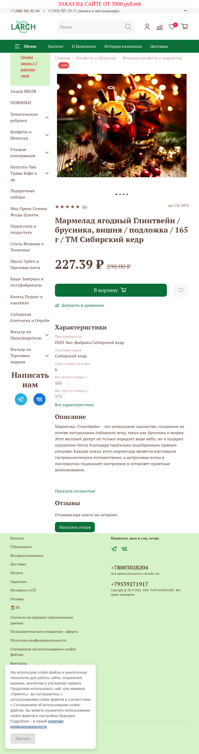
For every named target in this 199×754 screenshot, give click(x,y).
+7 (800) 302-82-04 (24, 10)
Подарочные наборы (22, 194)
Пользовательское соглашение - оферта (44, 631)
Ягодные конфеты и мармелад (152, 58)
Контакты (18, 663)
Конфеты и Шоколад (96, 58)
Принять (23, 738)
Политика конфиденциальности (38, 640)
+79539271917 (129, 584)
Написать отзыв (74, 527)
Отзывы (17, 598)
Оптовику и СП (23, 590)
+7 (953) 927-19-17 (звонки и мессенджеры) (83, 10)
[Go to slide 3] (123, 194)
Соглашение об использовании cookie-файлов (43, 652)
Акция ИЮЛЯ (23, 91)
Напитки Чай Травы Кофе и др (23, 173)
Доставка (159, 46)
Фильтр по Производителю (26, 335)
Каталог (55, 46)
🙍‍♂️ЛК (15, 607)
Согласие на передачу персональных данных (41, 620)
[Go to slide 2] (120, 194)
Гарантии (18, 581)
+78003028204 (129, 567)
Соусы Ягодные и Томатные (27, 247)
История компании (123, 46)
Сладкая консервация (22, 152)
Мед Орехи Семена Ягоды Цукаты (28, 212)
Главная (62, 58)
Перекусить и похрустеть (23, 229)
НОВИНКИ (20, 102)
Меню (26, 46)
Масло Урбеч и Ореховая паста (25, 264)
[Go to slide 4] (127, 194)
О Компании (84, 46)
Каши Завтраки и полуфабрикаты (27, 282)
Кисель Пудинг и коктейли (26, 300)
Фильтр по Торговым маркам (20, 356)
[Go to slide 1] (116, 194)
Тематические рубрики (24, 117)
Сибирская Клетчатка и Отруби (29, 317)
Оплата (16, 572)
